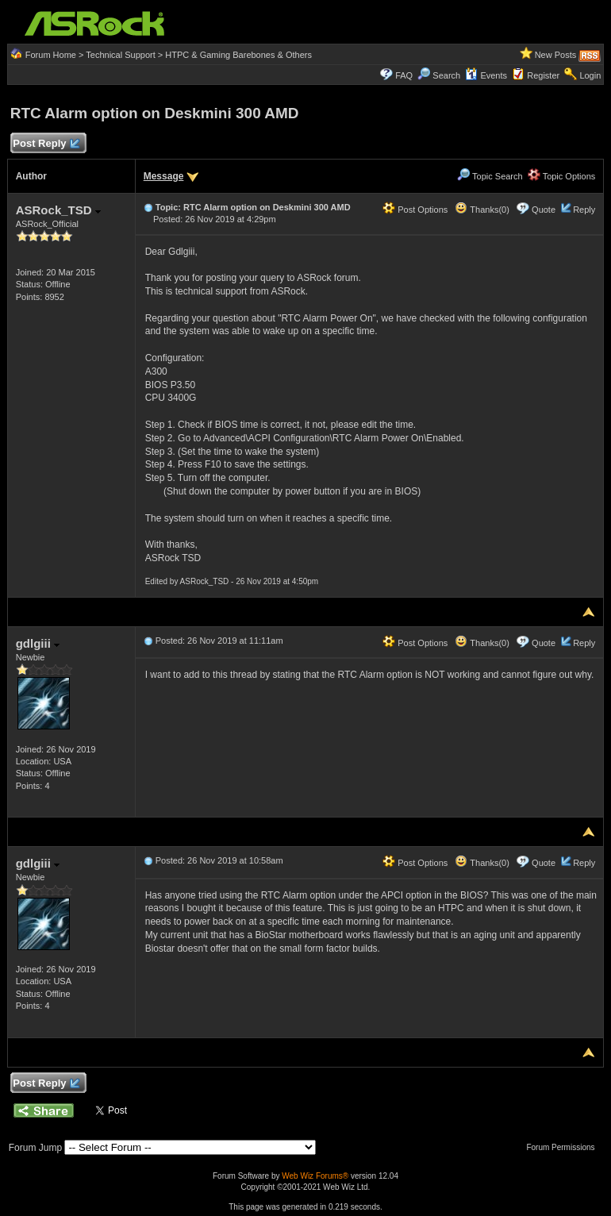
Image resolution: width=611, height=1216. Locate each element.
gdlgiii (38, 643)
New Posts (556, 55)
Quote (543, 209)
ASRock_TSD (58, 210)
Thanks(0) (482, 209)
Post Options (415, 209)
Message (164, 176)
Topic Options (562, 176)
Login (590, 75)
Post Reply (46, 144)
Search (446, 75)
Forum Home (50, 55)
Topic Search (489, 176)
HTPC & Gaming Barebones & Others (238, 55)
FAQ (404, 75)
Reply (584, 209)
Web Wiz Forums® (315, 1176)
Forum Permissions (564, 1147)
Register (543, 75)
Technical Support (120, 55)
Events (486, 75)
